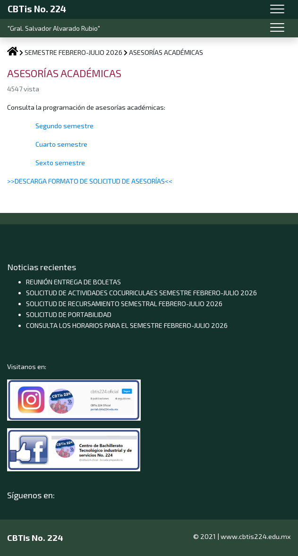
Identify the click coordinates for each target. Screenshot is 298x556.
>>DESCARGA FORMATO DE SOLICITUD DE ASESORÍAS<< (89, 181)
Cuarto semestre (60, 144)
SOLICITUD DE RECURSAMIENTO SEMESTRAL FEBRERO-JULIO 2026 (124, 304)
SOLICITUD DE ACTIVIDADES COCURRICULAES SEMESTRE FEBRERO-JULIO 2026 (141, 293)
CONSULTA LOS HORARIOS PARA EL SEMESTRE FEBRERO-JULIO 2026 (127, 325)
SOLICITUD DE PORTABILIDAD (68, 314)
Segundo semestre (64, 126)
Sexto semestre (59, 163)
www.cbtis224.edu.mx (256, 536)
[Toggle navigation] (277, 9)
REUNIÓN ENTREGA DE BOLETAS (73, 282)
